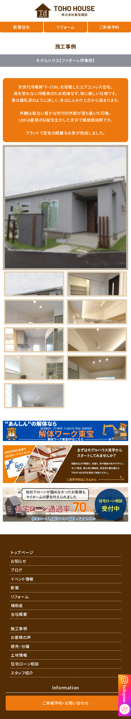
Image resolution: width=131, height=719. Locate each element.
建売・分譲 (20, 646)
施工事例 (19, 628)
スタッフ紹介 (22, 673)
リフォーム (20, 596)
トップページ (22, 552)
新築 (15, 587)
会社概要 (19, 614)
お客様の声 (21, 637)
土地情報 (19, 655)
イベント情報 (22, 579)
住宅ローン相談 (25, 664)
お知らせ (18, 561)
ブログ (16, 570)
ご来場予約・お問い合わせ (65, 703)
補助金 (17, 605)
